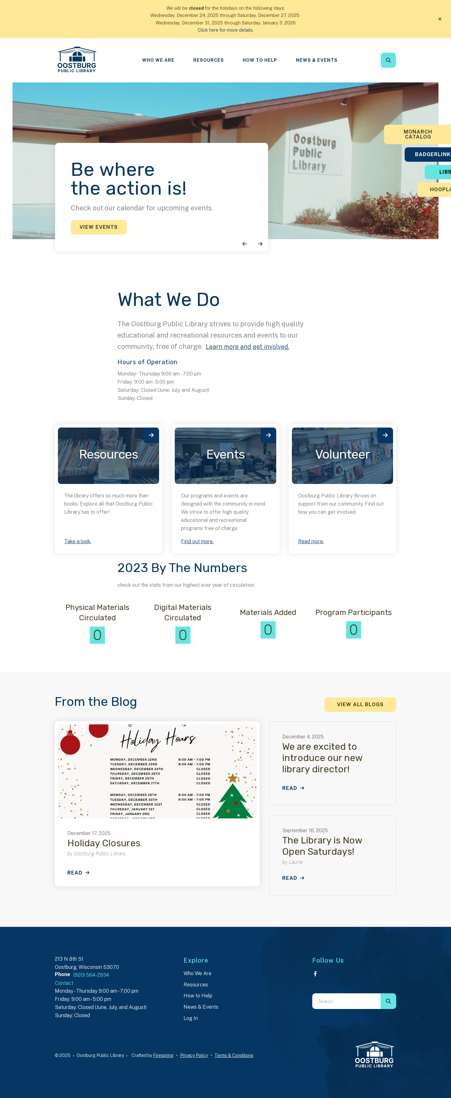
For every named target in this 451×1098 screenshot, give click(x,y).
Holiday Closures (103, 843)
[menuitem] (158, 60)
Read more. (311, 541)
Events (225, 454)
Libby (412, 172)
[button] (440, 19)
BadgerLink (412, 154)
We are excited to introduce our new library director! (322, 758)
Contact (64, 983)
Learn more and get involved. (251, 346)
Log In (191, 1018)
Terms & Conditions (234, 1055)
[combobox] (346, 1001)
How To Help (260, 60)
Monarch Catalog (412, 134)
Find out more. (197, 541)
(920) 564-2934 (91, 975)
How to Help (198, 996)
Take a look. (77, 541)
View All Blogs (360, 704)
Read (74, 873)
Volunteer (342, 454)
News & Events (317, 60)
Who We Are (158, 60)
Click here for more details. (226, 30)
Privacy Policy (194, 1055)
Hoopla (411, 189)
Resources (208, 60)
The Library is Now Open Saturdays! (322, 846)
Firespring (163, 1055)
